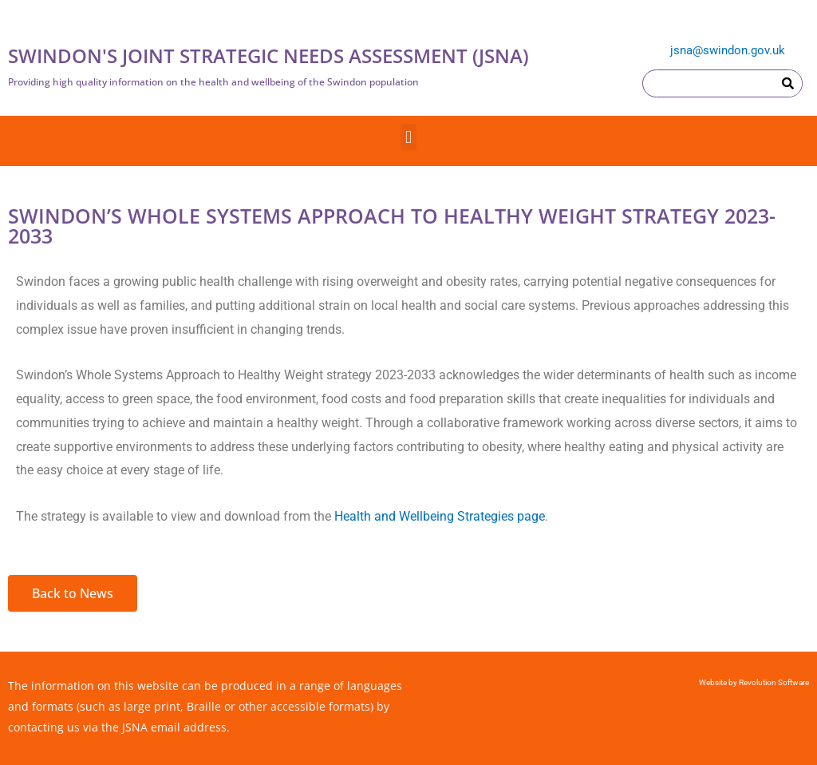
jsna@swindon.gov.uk (727, 50)
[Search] (788, 83)
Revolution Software (773, 682)
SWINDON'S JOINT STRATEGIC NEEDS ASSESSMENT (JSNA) (268, 55)
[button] (408, 137)
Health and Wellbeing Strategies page (439, 516)
